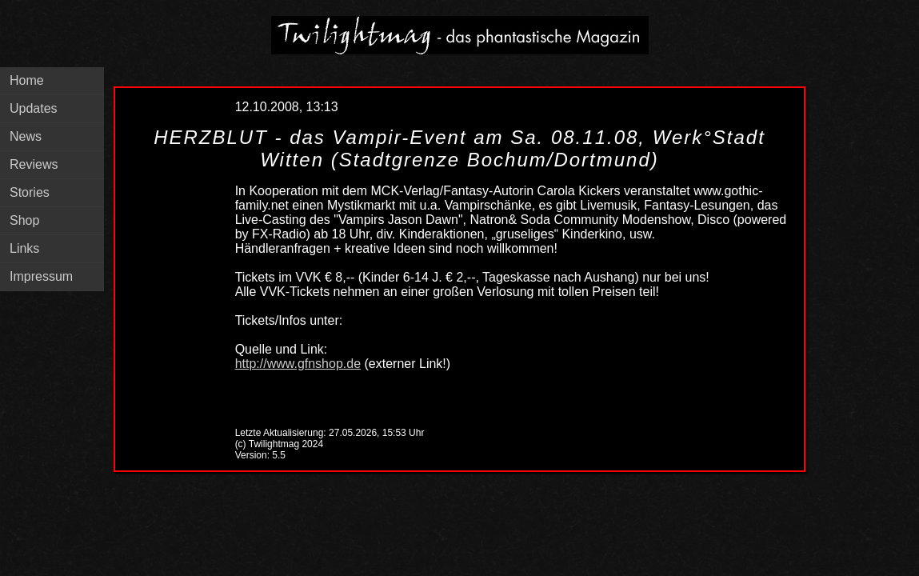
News (26, 136)
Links (24, 248)
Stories (30, 192)
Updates (34, 108)
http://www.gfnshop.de (298, 363)
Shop (24, 220)
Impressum (41, 276)
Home (27, 80)
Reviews (34, 164)
